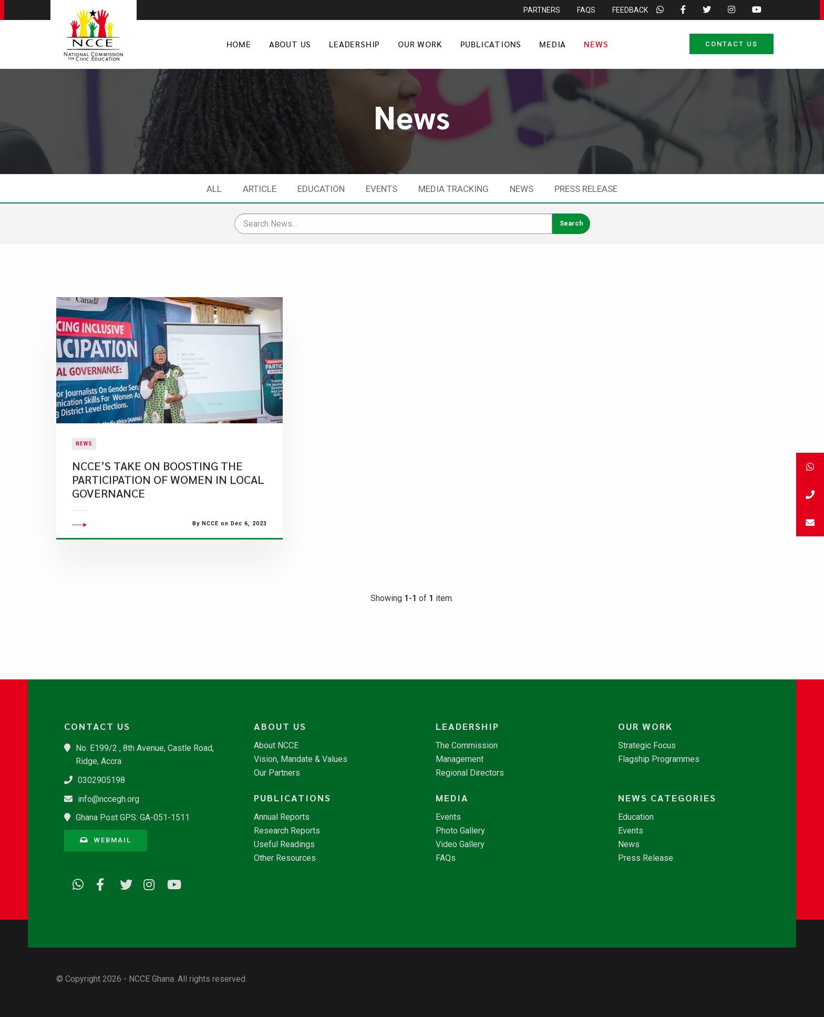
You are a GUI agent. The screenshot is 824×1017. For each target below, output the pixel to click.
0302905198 (101, 780)
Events (381, 189)
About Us (290, 43)
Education (321, 189)
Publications (491, 43)
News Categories (667, 797)
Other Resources (285, 858)
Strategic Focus (647, 745)
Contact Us (731, 44)
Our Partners (277, 773)
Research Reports (287, 831)
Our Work (420, 43)
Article (259, 189)
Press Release (585, 189)
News (596, 43)
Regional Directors (470, 773)
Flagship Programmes (658, 759)
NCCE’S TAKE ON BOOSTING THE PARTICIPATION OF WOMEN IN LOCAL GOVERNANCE (168, 508)
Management (459, 759)
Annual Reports (282, 817)
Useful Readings (284, 844)
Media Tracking (453, 189)
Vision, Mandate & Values (300, 759)
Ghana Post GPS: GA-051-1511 (133, 817)
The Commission (467, 745)
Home (238, 43)
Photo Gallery (460, 831)
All (214, 189)
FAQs (446, 858)
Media (552, 43)
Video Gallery (460, 844)
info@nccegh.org (108, 799)
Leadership (354, 43)
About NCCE (276, 745)
